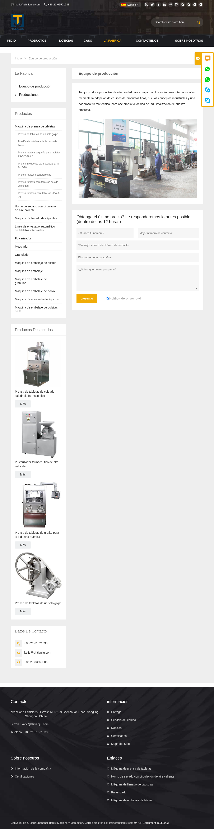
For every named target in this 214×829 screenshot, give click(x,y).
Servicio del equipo (123, 720)
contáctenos (147, 40)
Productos (37, 40)
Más (22, 404)
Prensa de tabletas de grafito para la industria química (37, 535)
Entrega (116, 712)
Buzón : (15, 724)
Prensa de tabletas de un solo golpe (38, 134)
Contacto (19, 701)
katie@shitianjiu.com (27, 4)
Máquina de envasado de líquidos (37, 299)
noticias (66, 40)
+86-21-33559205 (35, 662)
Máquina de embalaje (29, 271)
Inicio (11, 40)
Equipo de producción (35, 86)
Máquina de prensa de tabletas (35, 126)
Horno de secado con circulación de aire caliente (142, 776)
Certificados (119, 736)
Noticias (116, 728)
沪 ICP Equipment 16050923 (151, 822)
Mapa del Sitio (120, 743)
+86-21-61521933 (58, 4)
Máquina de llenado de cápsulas (36, 218)
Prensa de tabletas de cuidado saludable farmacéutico (34, 393)
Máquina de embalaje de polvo (35, 291)
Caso (88, 40)
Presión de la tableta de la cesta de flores (37, 143)
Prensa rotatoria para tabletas (34, 174)
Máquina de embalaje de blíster (35, 263)
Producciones (29, 94)
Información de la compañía (33, 768)
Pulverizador (23, 238)
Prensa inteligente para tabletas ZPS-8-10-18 (39, 165)
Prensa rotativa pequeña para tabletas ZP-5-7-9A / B (39, 154)
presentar (87, 298)
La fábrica (112, 40)
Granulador (22, 254)
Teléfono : (17, 732)
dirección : (17, 712)
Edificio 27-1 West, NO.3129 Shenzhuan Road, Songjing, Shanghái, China (62, 714)
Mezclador (21, 246)
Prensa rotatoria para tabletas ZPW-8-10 (39, 195)
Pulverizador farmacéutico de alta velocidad (36, 464)
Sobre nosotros (189, 40)
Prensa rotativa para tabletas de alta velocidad (38, 184)
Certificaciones (24, 776)
